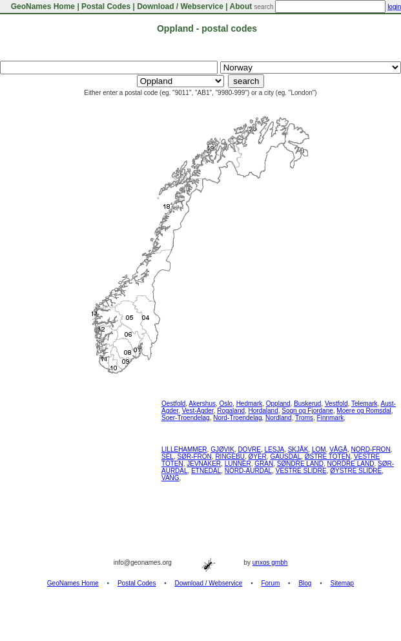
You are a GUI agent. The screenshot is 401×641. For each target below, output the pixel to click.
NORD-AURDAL (248, 470)
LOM (319, 449)
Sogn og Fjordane (307, 410)
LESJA (275, 449)
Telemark (364, 403)
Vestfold (336, 403)
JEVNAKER (204, 463)
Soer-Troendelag (185, 417)
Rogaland (231, 410)
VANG (170, 477)
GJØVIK (222, 449)
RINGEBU (230, 456)
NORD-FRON (371, 449)
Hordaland (263, 410)
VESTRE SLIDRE (301, 470)
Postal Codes (105, 6)
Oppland (278, 403)
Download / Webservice (180, 6)
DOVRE (249, 449)
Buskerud (307, 403)
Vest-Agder (198, 410)
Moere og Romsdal (363, 410)
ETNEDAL (206, 470)
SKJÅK (298, 449)
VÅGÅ (338, 449)
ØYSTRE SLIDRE (356, 470)
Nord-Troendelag (237, 417)
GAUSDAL (285, 456)
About (241, 6)
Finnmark (330, 417)
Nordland (278, 417)
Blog (304, 583)
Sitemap (343, 583)
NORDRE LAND (351, 463)
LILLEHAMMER (184, 449)
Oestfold (173, 403)
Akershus (202, 403)
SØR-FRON (194, 456)
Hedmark (249, 403)
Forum (270, 583)
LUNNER (238, 463)
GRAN (263, 463)
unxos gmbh (269, 562)
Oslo (226, 403)
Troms (304, 417)
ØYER (258, 456)
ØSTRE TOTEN (328, 456)
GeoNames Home (41, 6)
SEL (167, 456)
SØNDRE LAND (300, 463)
